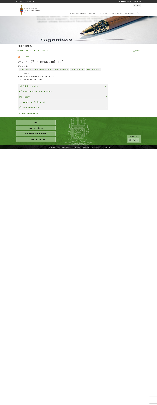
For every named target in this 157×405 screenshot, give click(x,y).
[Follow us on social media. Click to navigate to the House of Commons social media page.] (134, 395)
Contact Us (106, 403)
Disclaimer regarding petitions (28, 369)
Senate (35, 378)
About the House (116, 13)
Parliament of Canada (25, 1)
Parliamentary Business (78, 13)
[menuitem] (125, 1)
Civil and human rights (77, 69)
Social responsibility (93, 69)
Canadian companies (26, 69)
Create (28, 51)
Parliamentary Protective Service (36, 389)
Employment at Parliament (36, 395)
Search (20, 51)
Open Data (66, 403)
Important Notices (54, 403)
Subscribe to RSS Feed (24, 56)
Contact (45, 51)
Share (137, 6)
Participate (103, 13)
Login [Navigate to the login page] (136, 51)
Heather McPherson (27, 323)
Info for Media (76, 403)
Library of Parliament (36, 384)
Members (92, 13)
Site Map (86, 403)
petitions (24, 46)
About (36, 51)
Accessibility (96, 403)
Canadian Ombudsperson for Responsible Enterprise (51, 69)
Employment (129, 13)
